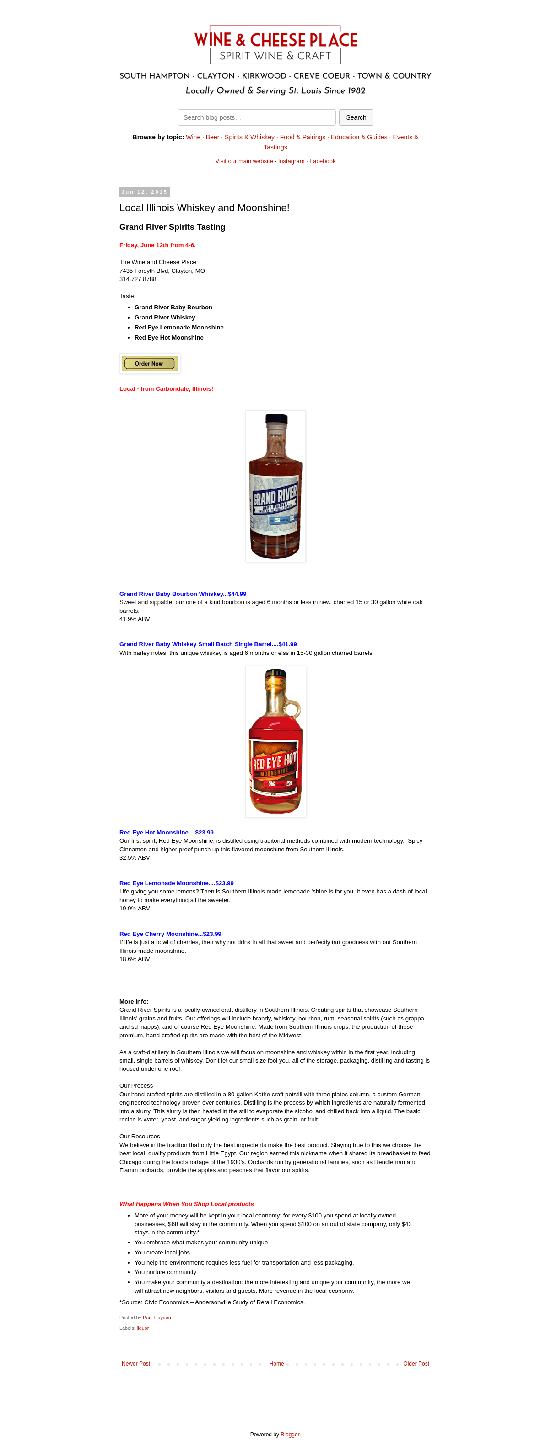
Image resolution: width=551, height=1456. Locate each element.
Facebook (322, 161)
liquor (143, 1328)
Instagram (291, 161)
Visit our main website (244, 161)
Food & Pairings (303, 137)
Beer (213, 137)
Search (356, 117)
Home (277, 1363)
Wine (193, 137)
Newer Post (136, 1363)
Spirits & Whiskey (250, 137)
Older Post (416, 1363)
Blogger (290, 1434)
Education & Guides (359, 137)
